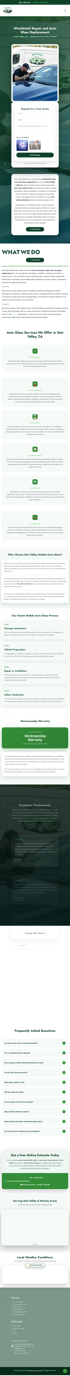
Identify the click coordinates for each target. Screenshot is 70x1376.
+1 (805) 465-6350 (35, 229)
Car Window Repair (35, 524)
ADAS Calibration (35, 489)
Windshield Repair (35, 357)
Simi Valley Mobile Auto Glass (35, 1371)
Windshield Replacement (35, 390)
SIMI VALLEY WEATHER (35, 1275)
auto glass (14, 314)
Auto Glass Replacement (35, 456)
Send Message (35, 155)
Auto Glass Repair (35, 423)
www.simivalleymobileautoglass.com (17, 1182)
